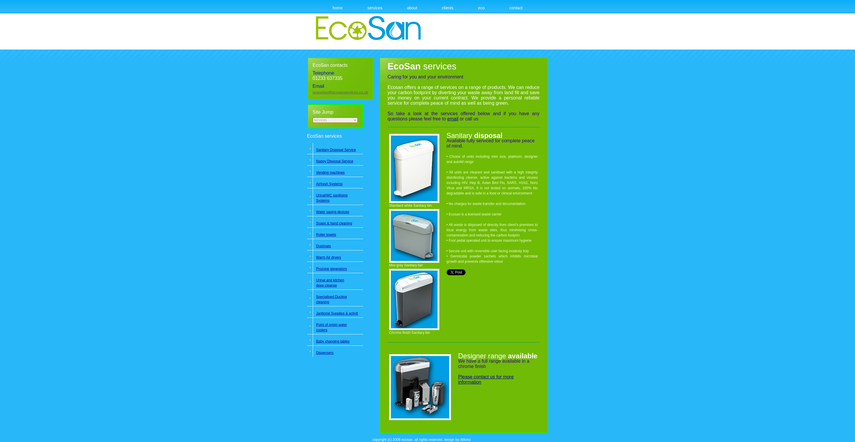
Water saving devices (332, 212)
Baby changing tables (333, 341)
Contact (515, 8)
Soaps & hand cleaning (334, 223)
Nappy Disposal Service (334, 161)
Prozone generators (331, 269)
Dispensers (325, 353)
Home (338, 8)
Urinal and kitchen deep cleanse (330, 282)
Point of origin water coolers (331, 327)
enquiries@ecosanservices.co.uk (340, 92)
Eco (481, 8)
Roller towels (326, 235)
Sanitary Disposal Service (336, 150)
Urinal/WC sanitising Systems (332, 198)
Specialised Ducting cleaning (331, 299)
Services (374, 8)
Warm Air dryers (328, 257)
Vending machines (330, 173)
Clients (448, 8)
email (452, 118)
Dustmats (323, 246)
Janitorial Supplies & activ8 (337, 313)
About (412, 8)
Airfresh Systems (329, 184)
